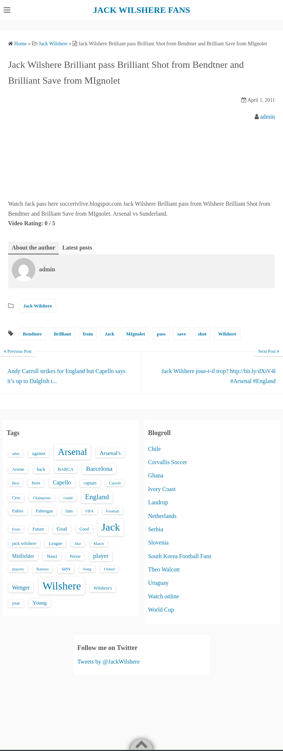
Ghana (156, 475)
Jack (109, 333)
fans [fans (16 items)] (69, 510)
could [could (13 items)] (68, 498)
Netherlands (162, 515)
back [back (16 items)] (41, 469)
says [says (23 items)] (66, 568)
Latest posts (77, 247)
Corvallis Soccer (167, 462)
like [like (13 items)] (78, 543)
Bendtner (32, 333)
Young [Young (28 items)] (39, 603)
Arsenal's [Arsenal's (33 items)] (109, 452)
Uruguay (158, 583)
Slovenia (158, 542)
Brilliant (62, 333)
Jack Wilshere (37, 306)
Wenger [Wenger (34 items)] (21, 587)
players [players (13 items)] (18, 568)
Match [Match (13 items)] (99, 543)
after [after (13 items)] (16, 453)
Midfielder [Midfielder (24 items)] (23, 556)
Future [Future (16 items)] (38, 528)
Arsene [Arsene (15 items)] (18, 469)
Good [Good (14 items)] (84, 528)
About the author (33, 247)
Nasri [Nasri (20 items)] (52, 556)
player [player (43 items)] (101, 555)
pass (161, 333)
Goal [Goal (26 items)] (62, 528)
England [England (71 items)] (97, 497)
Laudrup (158, 502)
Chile (154, 448)
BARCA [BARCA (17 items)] (66, 469)
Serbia (155, 529)
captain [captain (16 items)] (90, 482)
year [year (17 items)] (16, 603)
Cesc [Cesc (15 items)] (16, 498)
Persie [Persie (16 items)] (75, 556)
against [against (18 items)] (38, 453)
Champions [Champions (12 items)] (42, 498)
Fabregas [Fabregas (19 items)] (44, 510)
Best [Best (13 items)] (16, 482)
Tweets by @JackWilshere (108, 661)
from (88, 333)
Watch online (163, 596)
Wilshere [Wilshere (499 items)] (61, 585)
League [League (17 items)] (55, 543)
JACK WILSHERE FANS (141, 10)
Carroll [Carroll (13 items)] (115, 482)
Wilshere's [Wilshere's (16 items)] (103, 587)
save (181, 333)
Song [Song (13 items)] (87, 568)
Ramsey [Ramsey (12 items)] (42, 569)
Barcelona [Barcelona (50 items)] (99, 468)
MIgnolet (135, 333)
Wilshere (227, 333)
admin (267, 116)
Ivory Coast (162, 489)
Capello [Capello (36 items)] (62, 482)
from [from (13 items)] (16, 528)
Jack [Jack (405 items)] (110, 526)
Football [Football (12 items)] (112, 511)
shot (202, 333)
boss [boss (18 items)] (36, 482)
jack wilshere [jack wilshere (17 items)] (24, 543)
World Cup (161, 609)
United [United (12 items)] (109, 569)
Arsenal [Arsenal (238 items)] (72, 451)
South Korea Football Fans (180, 556)
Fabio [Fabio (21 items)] (17, 510)
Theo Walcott (164, 569)
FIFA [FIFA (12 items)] (89, 511)
